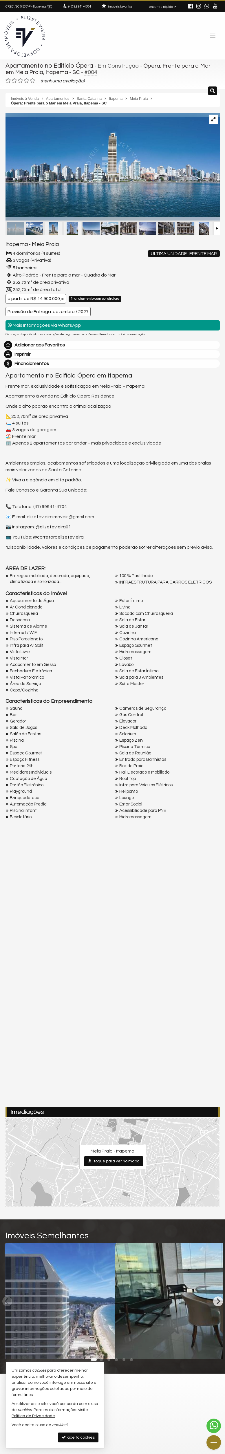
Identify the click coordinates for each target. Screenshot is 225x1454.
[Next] (218, 1300)
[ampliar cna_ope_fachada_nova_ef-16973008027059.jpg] (113, 163)
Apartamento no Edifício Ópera (47, 65)
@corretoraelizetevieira (58, 535)
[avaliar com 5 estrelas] (32, 79)
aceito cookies (78, 1437)
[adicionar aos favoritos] (103, 1348)
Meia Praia (40, 243)
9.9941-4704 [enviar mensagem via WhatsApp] (79, 6)
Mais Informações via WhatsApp (44, 323)
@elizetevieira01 (53, 525)
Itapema (15, 243)
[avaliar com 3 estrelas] (20, 79)
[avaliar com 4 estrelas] (26, 79)
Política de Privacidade (33, 1416)
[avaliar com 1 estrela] (8, 79)
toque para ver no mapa (114, 1159)
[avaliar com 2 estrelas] (14, 79)
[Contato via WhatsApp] (213, 1426)
